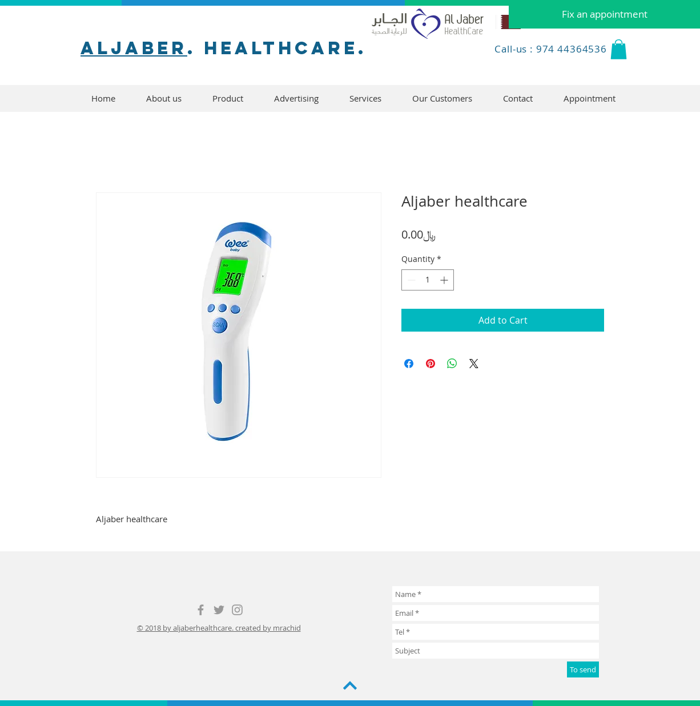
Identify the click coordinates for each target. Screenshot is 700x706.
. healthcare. (277, 48)
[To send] (583, 669)
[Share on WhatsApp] (452, 363)
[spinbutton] (427, 280)
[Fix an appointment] (604, 14)
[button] (618, 49)
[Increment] (445, 280)
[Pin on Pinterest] (430, 363)
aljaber (134, 48)
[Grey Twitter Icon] (219, 610)
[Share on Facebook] (409, 363)
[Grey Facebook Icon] (201, 610)
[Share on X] (474, 363)
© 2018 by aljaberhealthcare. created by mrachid (219, 628)
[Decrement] (410, 280)
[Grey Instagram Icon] (237, 610)
